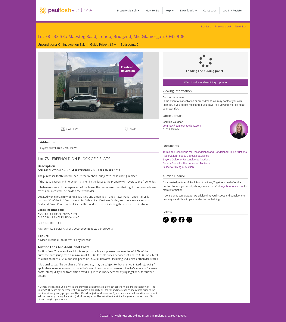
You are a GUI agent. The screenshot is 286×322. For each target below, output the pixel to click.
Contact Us (210, 10)
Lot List (206, 26)
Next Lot (240, 26)
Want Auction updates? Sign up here (205, 82)
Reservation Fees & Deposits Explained (186, 155)
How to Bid (153, 10)
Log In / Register (232, 10)
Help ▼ (169, 10)
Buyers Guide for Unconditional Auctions (186, 159)
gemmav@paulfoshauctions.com (182, 125)
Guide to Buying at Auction (178, 167)
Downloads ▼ (188, 10)
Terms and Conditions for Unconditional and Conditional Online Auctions (205, 151)
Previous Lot (223, 26)
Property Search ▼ (128, 10)
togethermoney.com (232, 186)
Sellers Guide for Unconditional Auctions (186, 163)
